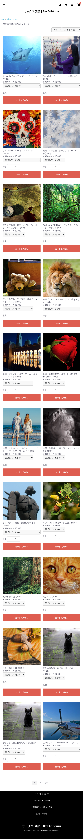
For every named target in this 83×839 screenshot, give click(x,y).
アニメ (15, 19)
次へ (47, 783)
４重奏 (8, 19)
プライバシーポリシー (42, 801)
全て (2, 19)
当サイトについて (41, 794)
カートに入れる (21, 100)
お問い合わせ (41, 814)
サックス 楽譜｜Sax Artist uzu (41, 11)
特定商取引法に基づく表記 (41, 807)
